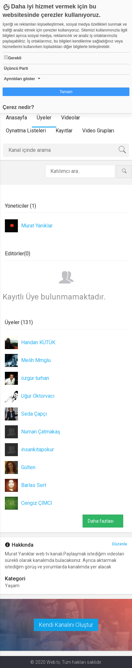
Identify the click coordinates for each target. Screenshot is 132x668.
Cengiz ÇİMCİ (36, 503)
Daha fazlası (103, 521)
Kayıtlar (64, 131)
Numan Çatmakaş (40, 432)
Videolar (70, 118)
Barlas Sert (33, 485)
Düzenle (119, 544)
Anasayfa (16, 118)
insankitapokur (37, 449)
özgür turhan (35, 378)
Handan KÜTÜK (38, 342)
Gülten (28, 467)
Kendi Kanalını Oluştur (66, 624)
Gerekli (12, 57)
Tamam (65, 92)
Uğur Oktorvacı (37, 396)
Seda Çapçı (34, 414)
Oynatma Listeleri (26, 131)
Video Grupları (98, 131)
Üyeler (44, 118)
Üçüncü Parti (16, 68)
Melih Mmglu (36, 360)
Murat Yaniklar (37, 226)
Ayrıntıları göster (19, 79)
